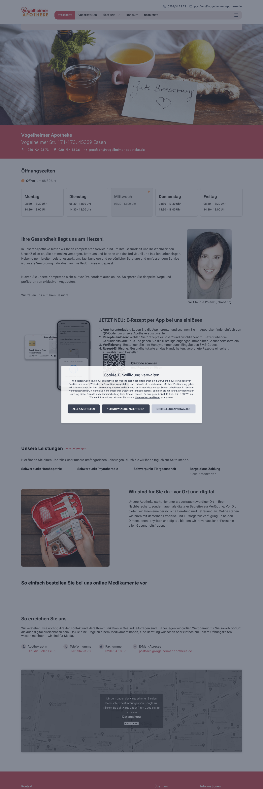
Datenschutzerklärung (147, 397)
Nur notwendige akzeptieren (126, 409)
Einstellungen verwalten (173, 409)
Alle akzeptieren (84, 409)
